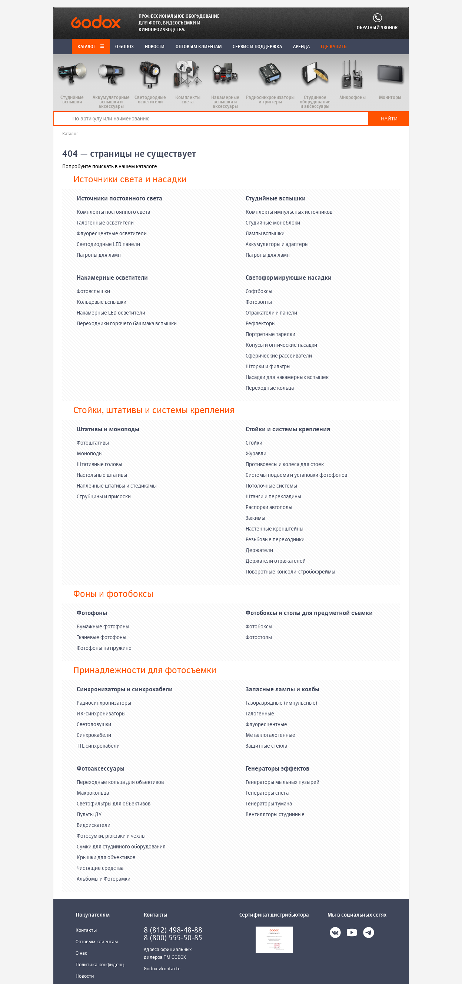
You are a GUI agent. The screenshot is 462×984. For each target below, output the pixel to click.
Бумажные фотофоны (103, 626)
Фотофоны (92, 613)
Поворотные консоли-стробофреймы (290, 572)
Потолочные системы (271, 486)
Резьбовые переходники (275, 539)
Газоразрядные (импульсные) (281, 703)
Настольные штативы (102, 475)
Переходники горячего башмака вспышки (127, 323)
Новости (85, 976)
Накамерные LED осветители (111, 313)
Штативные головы (99, 464)
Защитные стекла (266, 746)
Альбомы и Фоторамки (103, 879)
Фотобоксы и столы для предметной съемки (309, 613)
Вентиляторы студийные (275, 814)
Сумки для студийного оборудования (121, 847)
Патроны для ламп (99, 255)
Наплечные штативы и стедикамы (117, 486)
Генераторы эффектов (277, 769)
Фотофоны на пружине (104, 648)
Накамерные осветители (112, 278)
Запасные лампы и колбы (282, 690)
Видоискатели (93, 825)
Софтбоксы (259, 291)
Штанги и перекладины (273, 496)
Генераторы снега (267, 793)
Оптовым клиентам (97, 942)
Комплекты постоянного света (113, 212)
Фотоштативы (93, 443)
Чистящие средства (100, 868)
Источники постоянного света (119, 199)
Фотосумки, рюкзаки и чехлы (111, 836)
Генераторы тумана (269, 804)
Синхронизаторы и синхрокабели (125, 690)
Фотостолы (259, 637)
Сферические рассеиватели (279, 356)
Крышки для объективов (106, 857)
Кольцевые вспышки (101, 302)
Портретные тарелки (270, 334)
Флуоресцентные (266, 724)
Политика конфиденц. (100, 965)
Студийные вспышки (276, 199)
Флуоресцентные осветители (112, 233)
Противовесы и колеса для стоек (285, 464)
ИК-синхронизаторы (101, 714)
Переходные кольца (270, 388)
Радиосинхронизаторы (104, 703)
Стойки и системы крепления (288, 430)
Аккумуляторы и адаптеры (277, 244)
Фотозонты (259, 302)
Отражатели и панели (271, 313)
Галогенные (260, 714)
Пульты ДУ (89, 814)
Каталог (90, 47)
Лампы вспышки (265, 233)
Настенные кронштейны (274, 529)
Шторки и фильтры (268, 366)
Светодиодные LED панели (108, 244)
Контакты (86, 930)
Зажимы (255, 518)
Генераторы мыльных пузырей (282, 782)
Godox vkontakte (162, 969)
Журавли (256, 453)
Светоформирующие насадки (289, 278)
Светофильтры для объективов (113, 804)
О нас (81, 953)
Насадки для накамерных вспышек (287, 377)
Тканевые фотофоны (101, 637)
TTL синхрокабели (98, 746)
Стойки (254, 443)
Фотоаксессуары (100, 769)
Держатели (259, 550)
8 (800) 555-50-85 (173, 938)
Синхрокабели (94, 735)
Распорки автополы (269, 507)
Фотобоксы (259, 626)
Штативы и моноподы (108, 430)
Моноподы (90, 453)
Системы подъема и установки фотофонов (296, 475)
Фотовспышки (93, 291)
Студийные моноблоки (273, 223)
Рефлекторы (261, 323)
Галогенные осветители (105, 223)
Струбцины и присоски (104, 496)
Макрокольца (93, 793)
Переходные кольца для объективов (120, 782)
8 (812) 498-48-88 (173, 930)
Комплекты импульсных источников (289, 212)
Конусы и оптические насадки (281, 345)
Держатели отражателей (276, 561)
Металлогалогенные (270, 735)
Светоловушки (94, 724)
